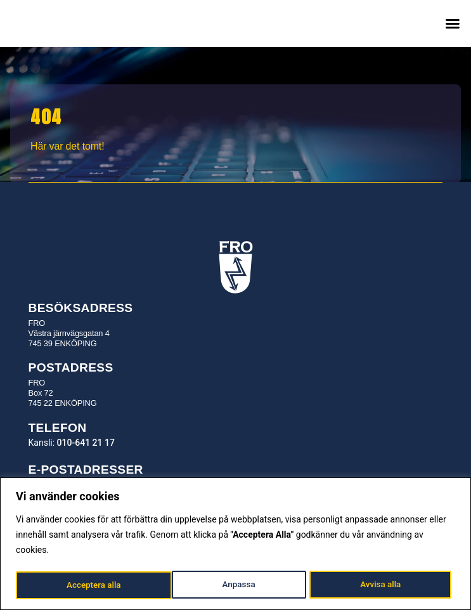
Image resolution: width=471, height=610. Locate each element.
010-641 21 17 (86, 443)
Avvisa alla (224, 585)
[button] (452, 23)
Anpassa (82, 585)
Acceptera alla (377, 585)
